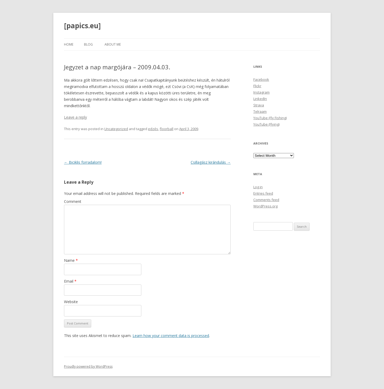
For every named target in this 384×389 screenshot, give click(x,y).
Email (70, 281)
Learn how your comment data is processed (171, 335)
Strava (258, 105)
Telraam (260, 111)
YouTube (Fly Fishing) (270, 117)
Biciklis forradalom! (83, 162)
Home (68, 44)
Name (71, 260)
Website (71, 301)
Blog (88, 44)
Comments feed (266, 199)
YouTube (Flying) (266, 124)
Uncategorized (116, 128)
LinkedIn (260, 98)
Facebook (261, 79)
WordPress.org (265, 206)
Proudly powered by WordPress (88, 366)
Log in (258, 187)
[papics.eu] (82, 25)
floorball (166, 128)
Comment (72, 201)
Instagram (261, 92)
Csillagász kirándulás (211, 162)
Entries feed (263, 193)
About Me (113, 44)
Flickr (257, 85)
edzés (153, 128)
